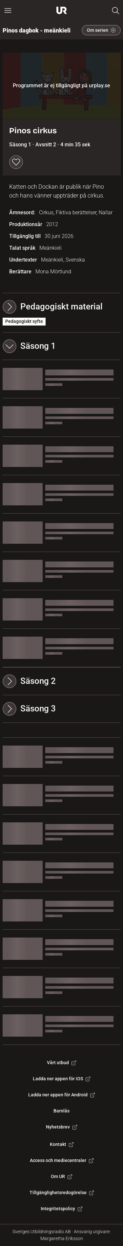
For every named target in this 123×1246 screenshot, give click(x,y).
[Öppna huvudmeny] (8, 10)
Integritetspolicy (61, 1208)
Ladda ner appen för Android (61, 1094)
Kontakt (61, 1144)
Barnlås (61, 1110)
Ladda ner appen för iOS (61, 1078)
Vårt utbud (61, 1062)
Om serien (101, 30)
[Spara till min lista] (16, 162)
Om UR (61, 1176)
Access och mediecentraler (61, 1160)
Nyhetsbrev (61, 1127)
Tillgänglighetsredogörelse (62, 1192)
